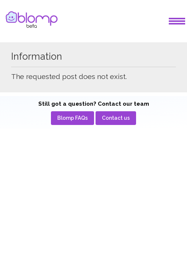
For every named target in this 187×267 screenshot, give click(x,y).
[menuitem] (72, 118)
